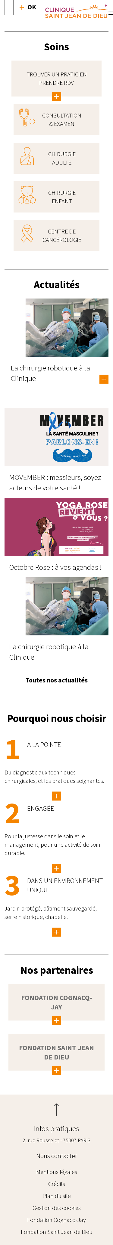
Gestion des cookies (57, 1207)
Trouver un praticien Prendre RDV (57, 78)
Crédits (56, 1183)
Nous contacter (56, 1155)
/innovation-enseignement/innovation (56, 796)
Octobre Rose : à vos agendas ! (55, 567)
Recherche (28, 7)
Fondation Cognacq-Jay (56, 1219)
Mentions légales (56, 1171)
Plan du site (56, 1195)
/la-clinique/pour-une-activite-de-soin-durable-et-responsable (56, 868)
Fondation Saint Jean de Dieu (57, 1231)
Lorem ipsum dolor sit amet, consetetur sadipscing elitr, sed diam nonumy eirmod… (56, 932)
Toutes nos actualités (57, 680)
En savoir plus (103, 379)
